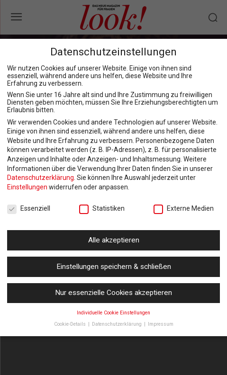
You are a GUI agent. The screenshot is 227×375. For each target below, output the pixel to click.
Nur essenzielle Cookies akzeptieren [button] (113, 292)
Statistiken (102, 208)
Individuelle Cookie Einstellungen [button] (113, 313)
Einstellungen (27, 187)
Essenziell (28, 208)
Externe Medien (184, 208)
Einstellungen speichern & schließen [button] (113, 266)
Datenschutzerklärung (40, 177)
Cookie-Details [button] (70, 324)
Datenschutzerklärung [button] (117, 324)
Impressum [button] (160, 324)
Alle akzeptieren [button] (113, 240)
